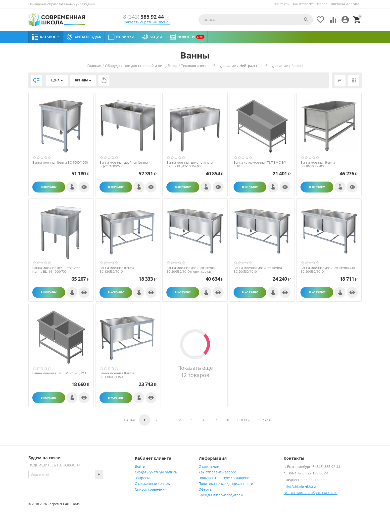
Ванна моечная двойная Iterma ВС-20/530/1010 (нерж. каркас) (190, 270)
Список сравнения (151, 489)
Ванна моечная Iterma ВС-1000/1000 (60, 163)
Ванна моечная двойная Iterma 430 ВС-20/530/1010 (327, 270)
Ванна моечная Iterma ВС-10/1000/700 (317, 164)
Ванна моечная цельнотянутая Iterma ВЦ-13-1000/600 (190, 164)
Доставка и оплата (345, 3)
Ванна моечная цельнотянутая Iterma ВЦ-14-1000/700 (56, 270)
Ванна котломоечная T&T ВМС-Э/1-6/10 (261, 164)
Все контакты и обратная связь (310, 492)
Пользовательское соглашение (224, 477)
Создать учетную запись (156, 472)
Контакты (281, 3)
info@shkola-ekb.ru (300, 486)
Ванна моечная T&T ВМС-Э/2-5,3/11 (59, 373)
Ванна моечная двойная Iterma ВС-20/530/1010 (258, 270)
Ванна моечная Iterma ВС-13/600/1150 (116, 375)
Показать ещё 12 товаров (195, 371)
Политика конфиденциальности (225, 483)
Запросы (142, 477)
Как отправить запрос (310, 3)
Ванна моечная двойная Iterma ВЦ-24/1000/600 (123, 164)
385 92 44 (141, 17)
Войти (140, 466)
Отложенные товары (153, 483)
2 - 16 (266, 420)
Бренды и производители (220, 495)
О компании (208, 466)
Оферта (205, 489)
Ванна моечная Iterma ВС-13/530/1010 (116, 270)
